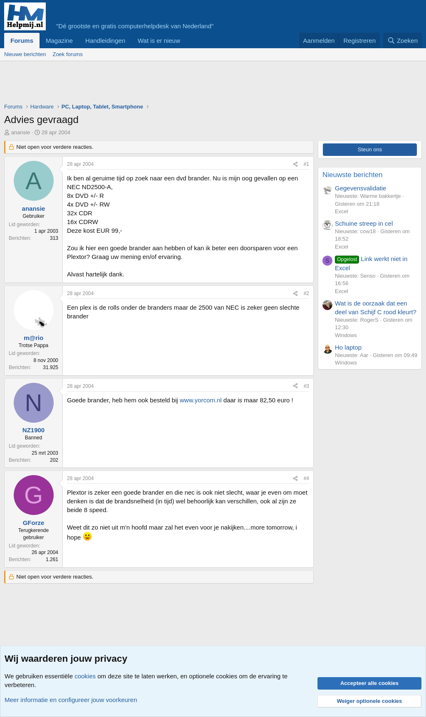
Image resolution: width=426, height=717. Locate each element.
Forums (21, 40)
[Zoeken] (402, 40)
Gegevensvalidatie (360, 188)
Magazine (59, 40)
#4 (306, 478)
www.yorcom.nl (201, 400)
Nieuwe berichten (25, 54)
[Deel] (295, 164)
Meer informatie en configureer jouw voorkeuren (71, 699)
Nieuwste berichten (352, 175)
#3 (306, 386)
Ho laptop (348, 347)
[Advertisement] (155, 84)
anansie (20, 132)
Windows (346, 335)
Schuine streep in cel (364, 223)
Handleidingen (105, 40)
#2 (306, 293)
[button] (187, 40)
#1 (306, 164)
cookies (85, 676)
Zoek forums (67, 54)
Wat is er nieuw (159, 40)
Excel (341, 211)
